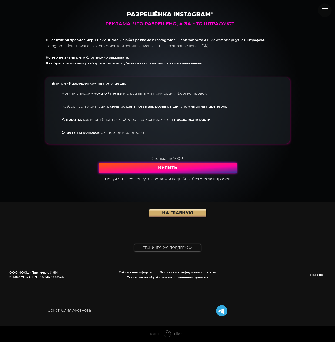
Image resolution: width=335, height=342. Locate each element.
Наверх (318, 275)
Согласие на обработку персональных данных (167, 277)
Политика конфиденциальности (188, 272)
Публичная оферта (135, 272)
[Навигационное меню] (325, 10)
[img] (221, 310)
